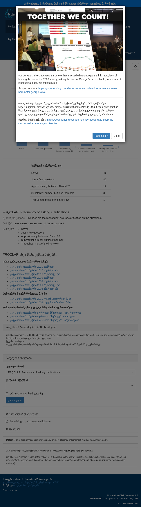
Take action (101, 135)
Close (117, 135)
